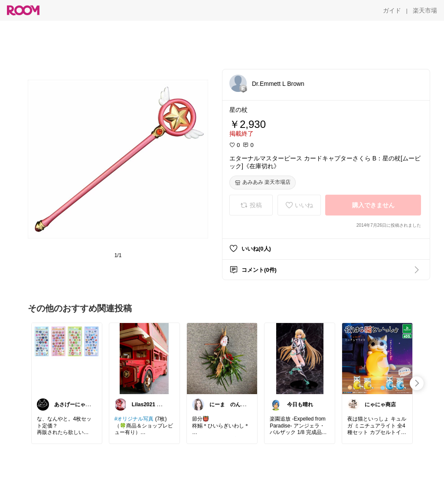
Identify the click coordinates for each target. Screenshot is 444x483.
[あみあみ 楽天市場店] (262, 182)
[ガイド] (392, 10)
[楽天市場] (425, 10)
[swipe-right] (417, 383)
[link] (67, 358)
